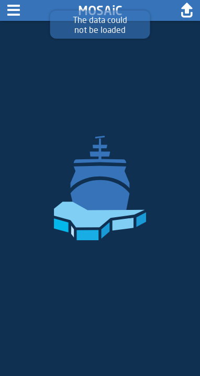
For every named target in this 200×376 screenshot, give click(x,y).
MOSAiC (100, 10)
